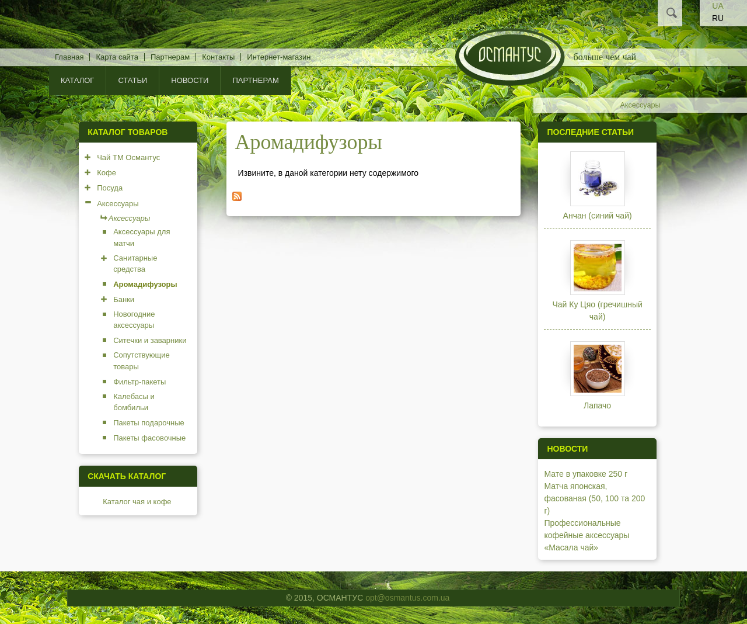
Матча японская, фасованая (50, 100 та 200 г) (594, 498)
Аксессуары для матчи (141, 237)
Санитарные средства (135, 264)
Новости (189, 80)
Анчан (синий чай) (597, 215)
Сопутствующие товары (141, 361)
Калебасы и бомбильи (134, 402)
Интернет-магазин (278, 57)
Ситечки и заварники (149, 340)
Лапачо (597, 405)
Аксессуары (640, 105)
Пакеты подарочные (148, 422)
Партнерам (170, 57)
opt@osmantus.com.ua (407, 597)
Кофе (106, 172)
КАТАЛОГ (77, 80)
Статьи (132, 80)
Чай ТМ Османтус (128, 157)
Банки (123, 299)
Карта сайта (117, 57)
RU (718, 18)
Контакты (218, 57)
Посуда (110, 187)
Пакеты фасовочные (149, 438)
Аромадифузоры (145, 284)
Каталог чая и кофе (137, 501)
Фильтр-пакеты (139, 381)
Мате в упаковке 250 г (585, 474)
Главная (69, 57)
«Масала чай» (571, 547)
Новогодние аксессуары (134, 320)
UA (717, 6)
